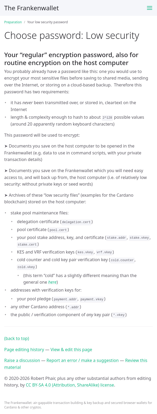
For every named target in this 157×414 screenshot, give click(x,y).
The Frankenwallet (31, 7)
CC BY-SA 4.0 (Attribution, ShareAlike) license (70, 385)
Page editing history (24, 349)
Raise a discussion (22, 360)
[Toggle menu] (149, 8)
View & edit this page (71, 349)
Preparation (13, 22)
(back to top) (16, 338)
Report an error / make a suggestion (83, 360)
